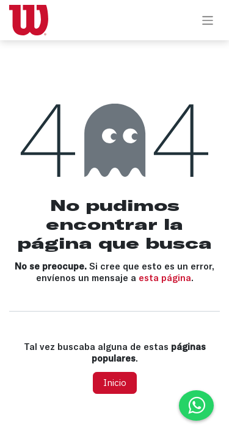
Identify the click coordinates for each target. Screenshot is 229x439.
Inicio (114, 382)
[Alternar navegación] (207, 20)
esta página (165, 278)
